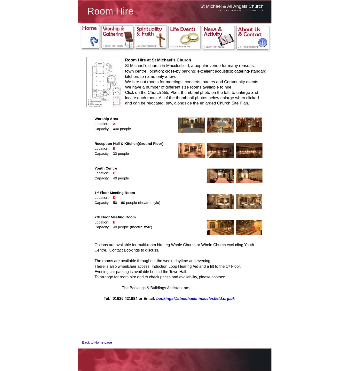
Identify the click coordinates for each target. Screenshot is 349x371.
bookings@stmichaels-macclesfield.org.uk (195, 299)
